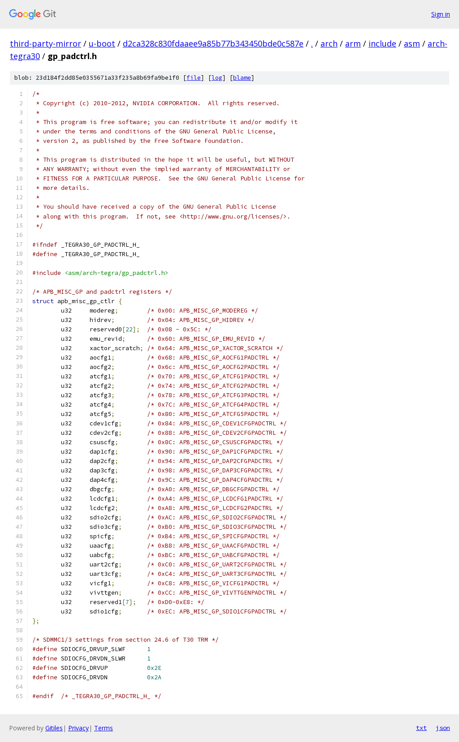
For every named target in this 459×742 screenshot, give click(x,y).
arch (329, 43)
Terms (103, 728)
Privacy (78, 728)
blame (242, 77)
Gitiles (54, 728)
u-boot (102, 43)
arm (353, 43)
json (443, 728)
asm (412, 43)
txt (421, 728)
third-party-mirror (45, 43)
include (382, 43)
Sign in (440, 14)
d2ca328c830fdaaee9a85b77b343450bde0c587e (213, 43)
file (193, 77)
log (217, 77)
